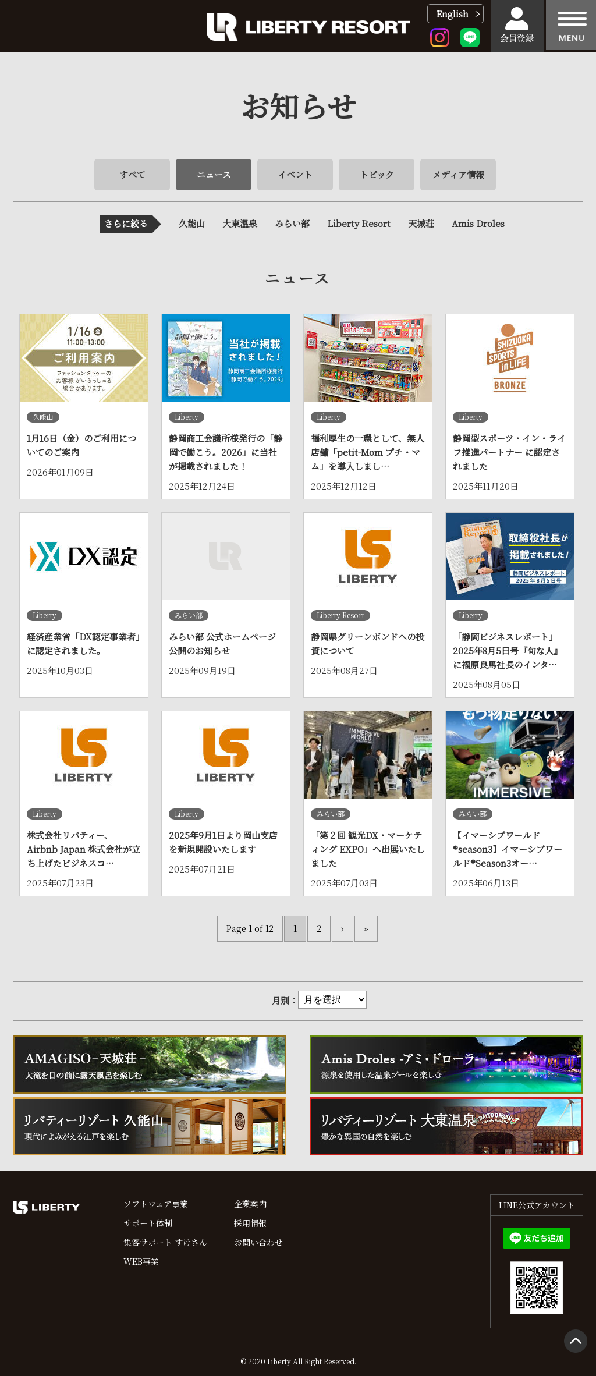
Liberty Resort (359, 223)
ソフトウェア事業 (155, 1204)
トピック (377, 174)
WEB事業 (141, 1261)
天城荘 (421, 223)
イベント (295, 174)
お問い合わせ (258, 1242)
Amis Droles (478, 223)
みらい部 (292, 223)
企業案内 (250, 1204)
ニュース (214, 174)
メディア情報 (458, 174)
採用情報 (250, 1223)
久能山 (192, 223)
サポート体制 (147, 1223)
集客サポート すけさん (165, 1242)
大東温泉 (239, 223)
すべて (132, 174)
